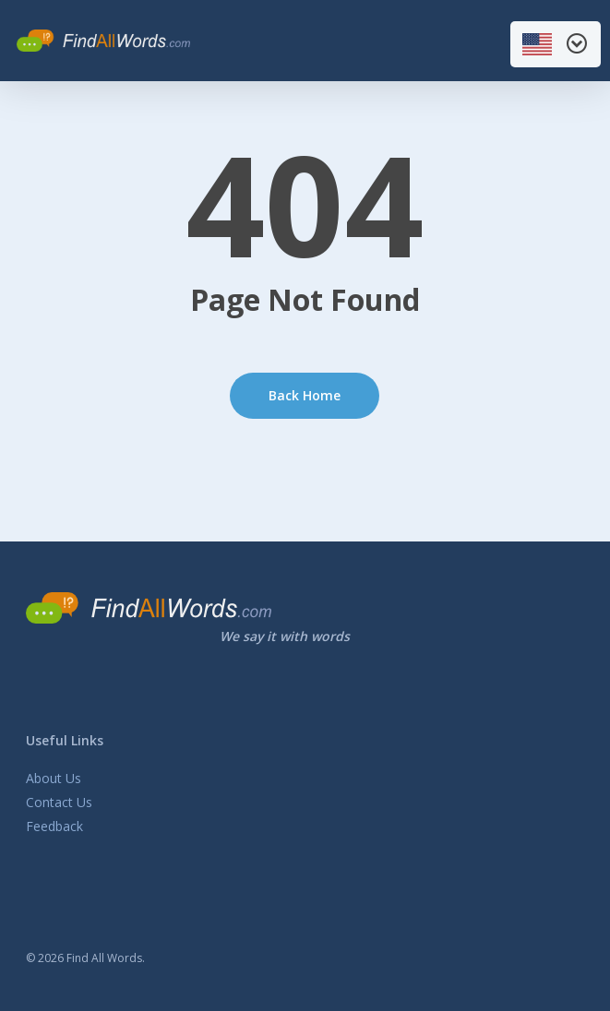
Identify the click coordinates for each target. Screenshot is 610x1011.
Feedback (54, 826)
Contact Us (59, 802)
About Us (53, 778)
